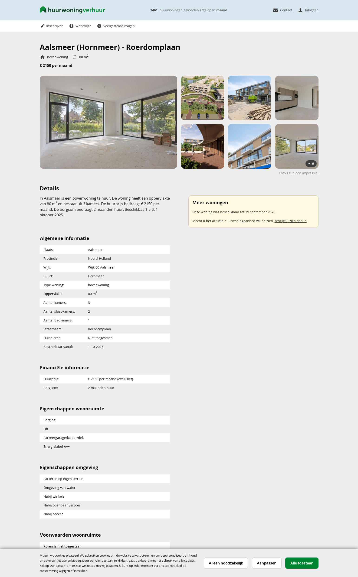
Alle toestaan (301, 563)
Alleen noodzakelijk (226, 563)
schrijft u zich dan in (291, 221)
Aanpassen (266, 563)
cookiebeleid (173, 566)
